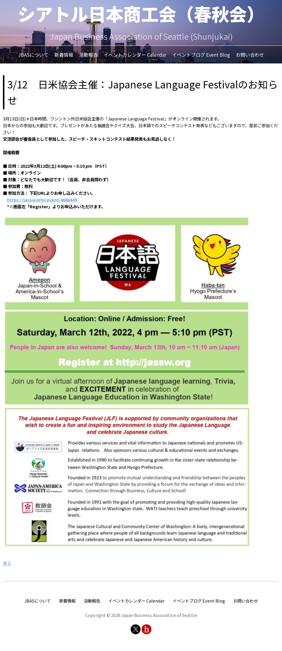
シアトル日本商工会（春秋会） (141, 13)
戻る (7, 563)
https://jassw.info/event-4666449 (42, 200)
